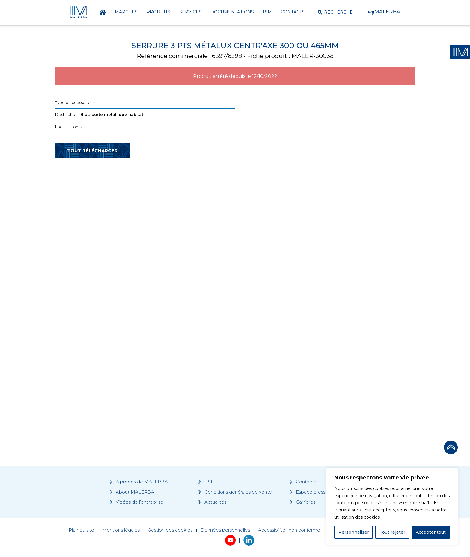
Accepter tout (431, 532)
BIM (267, 12)
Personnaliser (353, 532)
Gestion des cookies (170, 530)
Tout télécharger (92, 150)
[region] (392, 506)
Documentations (232, 12)
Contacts (293, 12)
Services (190, 12)
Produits (158, 12)
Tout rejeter (392, 532)
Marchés (126, 12)
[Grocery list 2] (319, 294)
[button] (335, 12)
